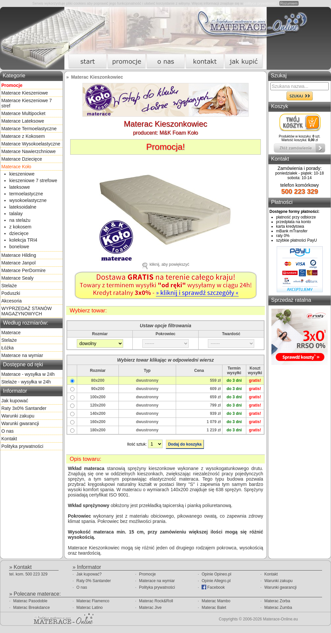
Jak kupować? (89, 574)
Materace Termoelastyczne (29, 128)
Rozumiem (289, 3)
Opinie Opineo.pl (216, 574)
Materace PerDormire (23, 270)
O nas (7, 431)
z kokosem (20, 226)
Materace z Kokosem (23, 136)
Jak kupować (14, 400)
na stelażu (19, 220)
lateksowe (19, 187)
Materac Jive (150, 607)
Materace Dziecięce (21, 159)
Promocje (147, 574)
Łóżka (7, 347)
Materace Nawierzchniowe (28, 151)
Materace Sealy (17, 278)
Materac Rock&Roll (156, 601)
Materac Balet (214, 607)
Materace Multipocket (23, 113)
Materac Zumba (278, 607)
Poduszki (10, 293)
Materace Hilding (18, 255)
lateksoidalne (22, 207)
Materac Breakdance (31, 607)
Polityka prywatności (22, 446)
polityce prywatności (260, 3)
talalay (16, 213)
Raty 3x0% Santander (23, 408)
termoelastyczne (26, 193)
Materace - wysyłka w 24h (28, 374)
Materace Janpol (18, 262)
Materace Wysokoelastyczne (30, 143)
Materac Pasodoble (30, 601)
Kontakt (9, 438)
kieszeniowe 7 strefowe (33, 180)
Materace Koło (16, 166)
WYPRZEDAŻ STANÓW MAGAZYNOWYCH (26, 311)
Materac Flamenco (92, 601)
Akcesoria (11, 300)
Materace (11, 332)
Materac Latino (89, 607)
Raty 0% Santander (93, 580)
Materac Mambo (216, 601)
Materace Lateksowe (22, 121)
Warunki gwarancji (20, 423)
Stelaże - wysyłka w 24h (26, 381)
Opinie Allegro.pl (216, 580)
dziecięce (18, 233)
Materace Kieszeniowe (24, 93)
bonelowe (19, 246)
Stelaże (9, 285)
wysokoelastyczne (28, 200)
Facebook (213, 587)
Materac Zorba (277, 601)
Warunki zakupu (17, 415)
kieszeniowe (21, 174)
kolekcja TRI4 (23, 240)
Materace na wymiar (22, 355)
